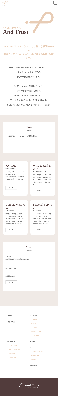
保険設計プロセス (36, 331)
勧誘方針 (33, 359)
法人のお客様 (33, 315)
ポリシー (32, 347)
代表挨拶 (9, 315)
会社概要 (32, 341)
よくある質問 (35, 335)
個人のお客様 (11, 341)
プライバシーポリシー (37, 351)
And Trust (5, 4)
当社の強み (34, 323)
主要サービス (35, 319)
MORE (29, 148)
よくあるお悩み (13, 345)
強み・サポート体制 (14, 349)
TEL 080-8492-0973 (11, 264)
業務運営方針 (35, 355)
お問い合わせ (33, 365)
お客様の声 (34, 327)
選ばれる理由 (11, 322)
